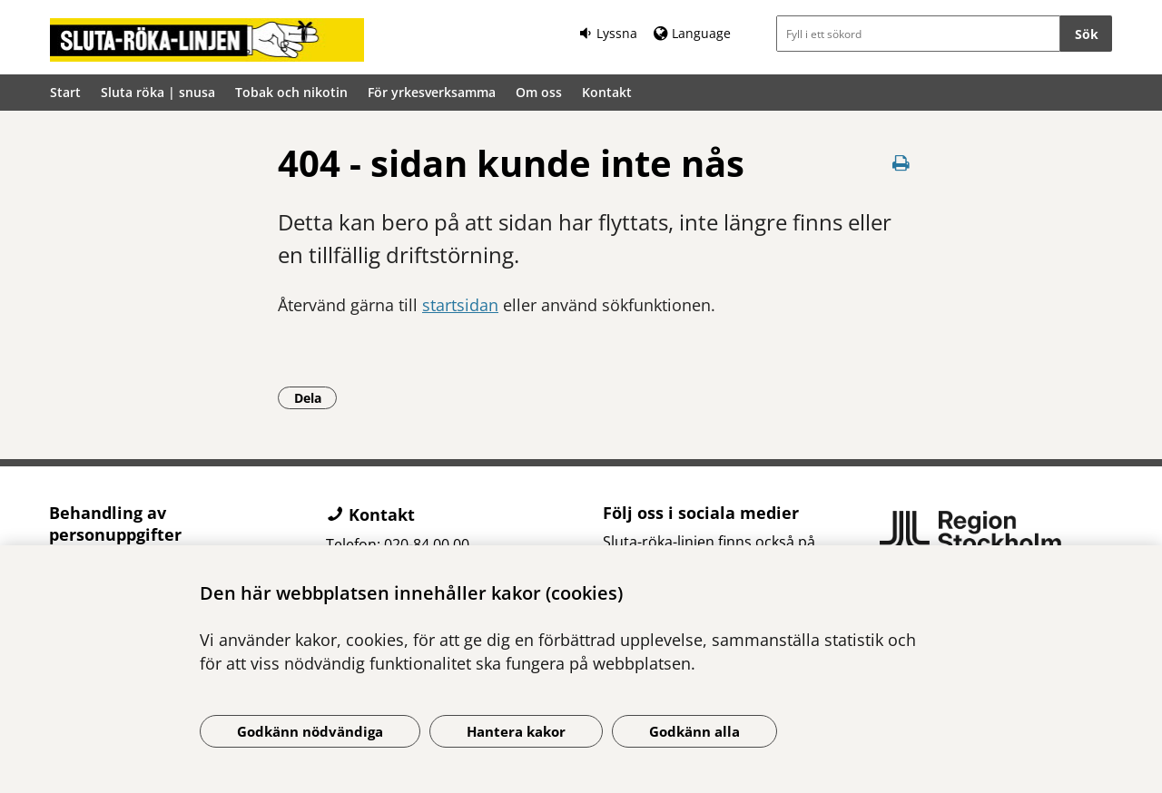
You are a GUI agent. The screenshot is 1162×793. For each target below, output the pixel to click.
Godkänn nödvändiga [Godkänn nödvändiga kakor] (310, 731)
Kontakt (607, 92)
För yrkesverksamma (432, 92)
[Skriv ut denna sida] (900, 163)
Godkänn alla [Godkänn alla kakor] (694, 731)
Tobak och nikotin (291, 92)
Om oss (539, 92)
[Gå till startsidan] (207, 40)
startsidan (460, 305)
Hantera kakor (516, 731)
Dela (316, 397)
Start (65, 92)
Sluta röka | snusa (158, 92)
